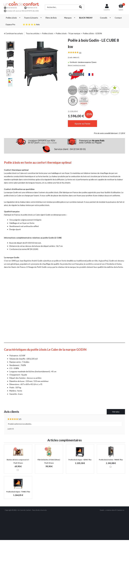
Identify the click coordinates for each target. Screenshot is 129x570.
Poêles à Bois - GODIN (92, 33)
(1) (80, 53)
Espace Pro (10, 24)
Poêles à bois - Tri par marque (68, 33)
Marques (68, 18)
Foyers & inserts (31, 18)
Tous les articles (33, 33)
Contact (118, 18)
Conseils (103, 18)
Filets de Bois (51, 18)
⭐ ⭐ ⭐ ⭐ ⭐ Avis (31, 24)
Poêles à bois (11, 18)
